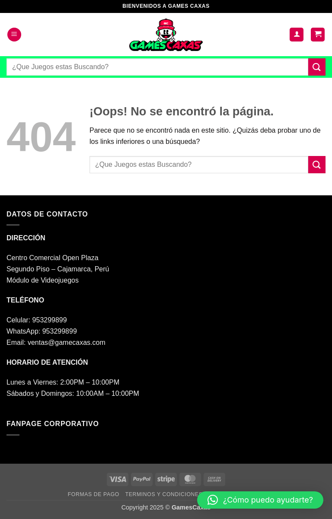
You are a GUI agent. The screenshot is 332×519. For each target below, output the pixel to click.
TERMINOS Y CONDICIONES (164, 494)
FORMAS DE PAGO (93, 494)
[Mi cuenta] (296, 35)
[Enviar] (317, 66)
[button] (14, 35)
